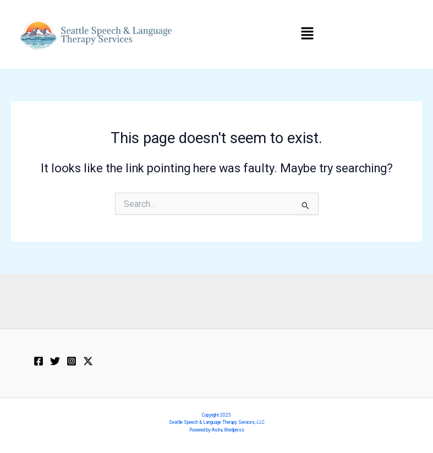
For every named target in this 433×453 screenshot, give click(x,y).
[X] (55, 361)
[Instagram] (71, 361)
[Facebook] (38, 361)
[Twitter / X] (88, 361)
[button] (307, 34)
